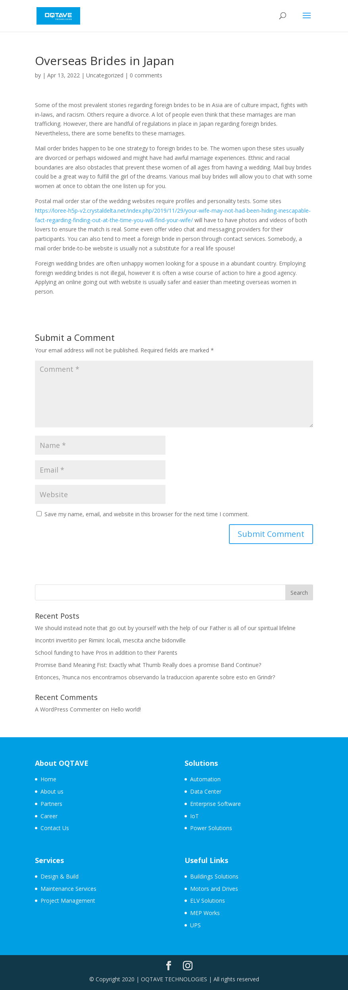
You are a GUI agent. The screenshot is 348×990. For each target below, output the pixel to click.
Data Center (205, 791)
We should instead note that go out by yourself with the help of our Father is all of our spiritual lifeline (165, 628)
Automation (205, 779)
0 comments (146, 75)
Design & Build (59, 876)
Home (48, 779)
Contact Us (54, 828)
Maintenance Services (68, 888)
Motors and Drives (214, 888)
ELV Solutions (207, 900)
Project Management (67, 900)
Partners (51, 803)
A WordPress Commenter (68, 709)
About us (51, 791)
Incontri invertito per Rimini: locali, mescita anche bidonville (110, 640)
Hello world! (126, 709)
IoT (194, 816)
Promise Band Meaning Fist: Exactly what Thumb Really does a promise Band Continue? (148, 665)
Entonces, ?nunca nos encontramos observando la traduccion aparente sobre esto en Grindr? (155, 677)
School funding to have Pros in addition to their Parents (106, 652)
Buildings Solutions (214, 876)
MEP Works (205, 913)
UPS (195, 925)
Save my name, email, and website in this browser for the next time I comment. (146, 514)
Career (49, 816)
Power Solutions (211, 828)
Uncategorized (104, 75)
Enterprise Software (215, 803)
